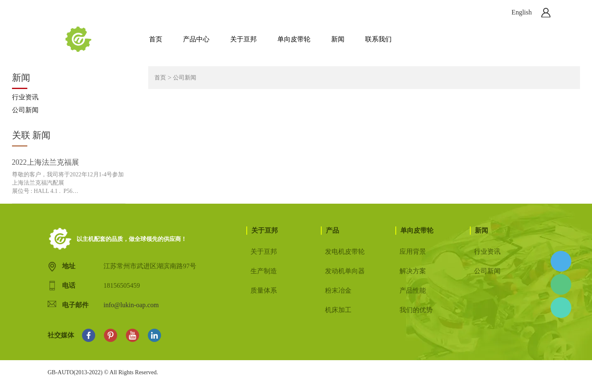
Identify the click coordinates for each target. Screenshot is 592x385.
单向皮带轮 (293, 39)
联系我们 (378, 39)
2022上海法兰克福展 (45, 162)
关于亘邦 (243, 39)
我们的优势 (416, 309)
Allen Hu (561, 261)
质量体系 (263, 290)
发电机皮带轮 (345, 251)
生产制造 (263, 270)
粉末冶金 (338, 290)
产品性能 (412, 290)
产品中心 (196, 39)
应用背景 (412, 251)
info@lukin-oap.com (131, 304)
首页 (155, 39)
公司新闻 (25, 109)
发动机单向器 (345, 270)
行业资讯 (25, 97)
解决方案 (412, 270)
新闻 (337, 39)
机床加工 (338, 309)
